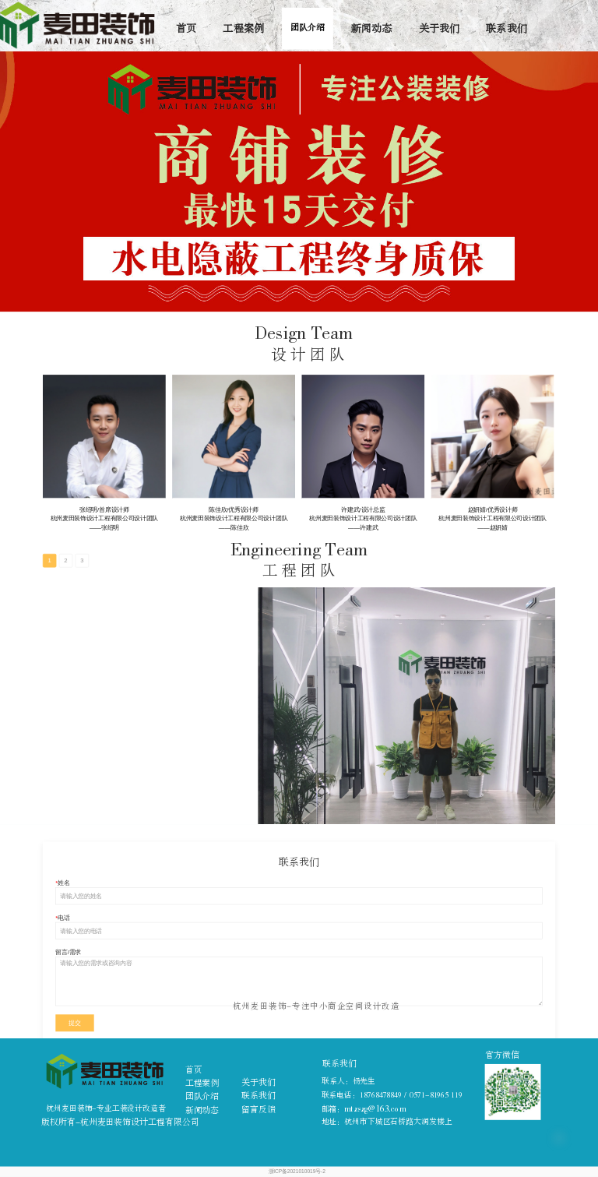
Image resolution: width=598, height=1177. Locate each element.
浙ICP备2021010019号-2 (297, 1171)
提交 (74, 1023)
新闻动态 (371, 28)
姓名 (63, 882)
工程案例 (243, 28)
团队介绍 (307, 28)
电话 (63, 917)
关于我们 (439, 28)
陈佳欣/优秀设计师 (234, 509)
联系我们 (506, 28)
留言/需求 (68, 952)
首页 (186, 28)
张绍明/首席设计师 (104, 509)
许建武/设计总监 (363, 509)
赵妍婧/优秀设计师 (493, 509)
